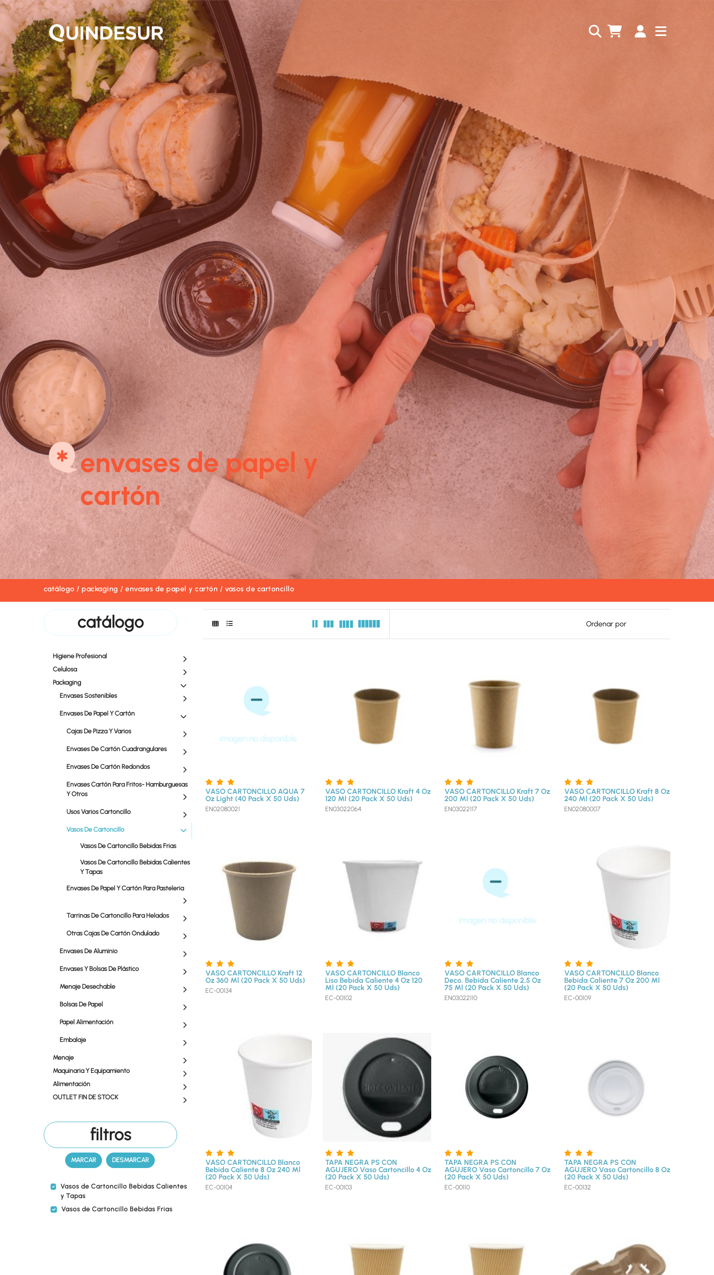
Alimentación (122, 1084)
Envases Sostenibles (125, 696)
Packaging (100, 588)
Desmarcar (130, 1160)
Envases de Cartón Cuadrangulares (128, 749)
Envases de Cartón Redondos (128, 767)
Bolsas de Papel (125, 1005)
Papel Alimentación (125, 1022)
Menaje (122, 1058)
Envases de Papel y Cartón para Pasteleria (128, 894)
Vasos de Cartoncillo (260, 588)
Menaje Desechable (125, 987)
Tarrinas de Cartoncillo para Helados (128, 916)
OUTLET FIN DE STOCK (122, 1097)
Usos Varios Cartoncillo (128, 812)
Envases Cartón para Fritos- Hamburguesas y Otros (128, 790)
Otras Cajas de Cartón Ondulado (128, 934)
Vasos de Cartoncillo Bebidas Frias (128, 846)
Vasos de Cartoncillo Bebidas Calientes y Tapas (135, 867)
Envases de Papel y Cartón (171, 588)
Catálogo (59, 588)
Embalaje (125, 1040)
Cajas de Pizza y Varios (128, 731)
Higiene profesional (122, 656)
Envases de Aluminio (125, 951)
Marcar (83, 1160)
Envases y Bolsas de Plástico (125, 969)
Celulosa (122, 670)
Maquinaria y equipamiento (122, 1071)
